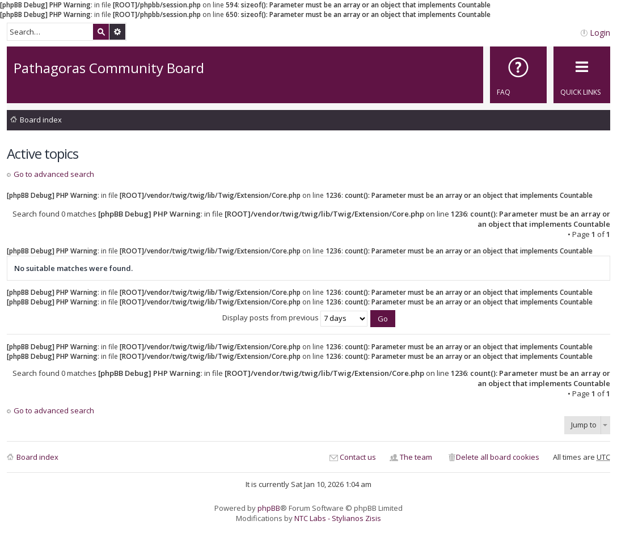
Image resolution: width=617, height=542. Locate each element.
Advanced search (117, 32)
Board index (41, 120)
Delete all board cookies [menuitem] (497, 457)
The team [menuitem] (416, 457)
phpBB (268, 508)
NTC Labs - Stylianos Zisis (337, 518)
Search (101, 32)
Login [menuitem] (600, 32)
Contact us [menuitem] (358, 457)
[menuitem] (518, 74)
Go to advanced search (54, 174)
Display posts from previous (294, 317)
